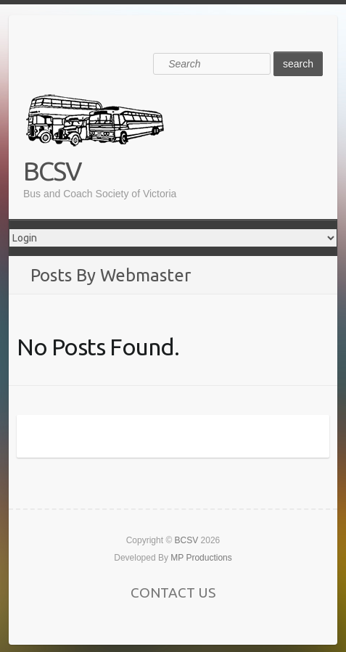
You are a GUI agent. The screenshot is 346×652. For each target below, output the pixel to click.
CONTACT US (173, 593)
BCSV (52, 171)
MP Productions (201, 558)
